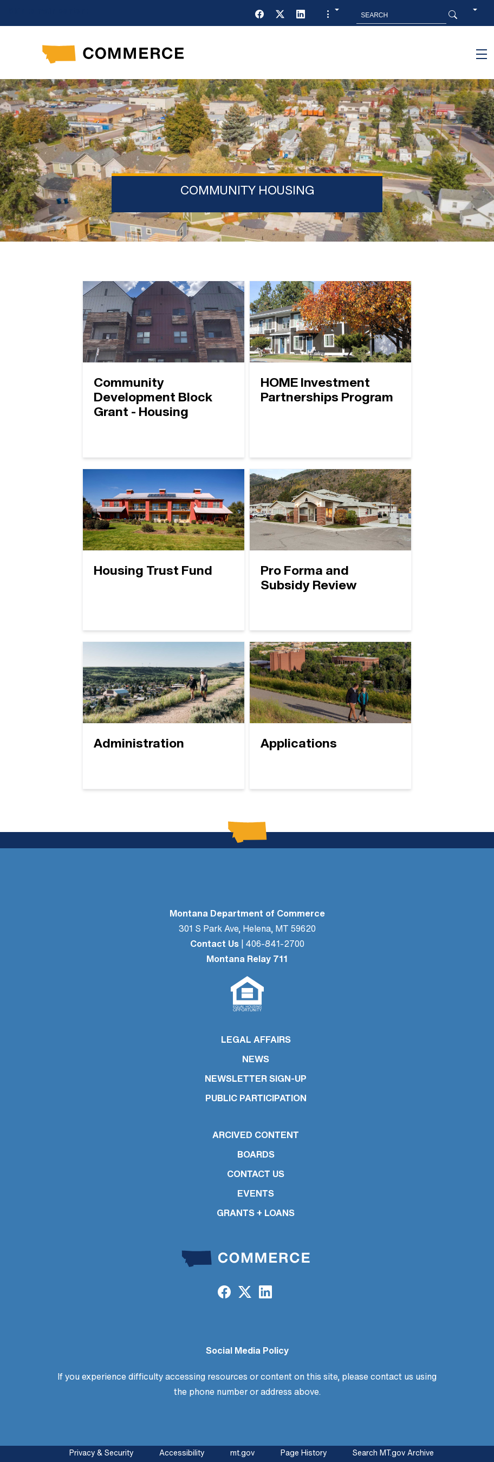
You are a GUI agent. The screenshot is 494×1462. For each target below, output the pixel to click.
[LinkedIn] (301, 15)
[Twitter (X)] (280, 15)
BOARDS (256, 1155)
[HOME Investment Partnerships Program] (330, 369)
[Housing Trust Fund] (163, 550)
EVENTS (255, 1194)
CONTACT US (255, 1175)
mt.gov (242, 1454)
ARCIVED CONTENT (255, 1136)
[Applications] (330, 715)
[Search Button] (453, 15)
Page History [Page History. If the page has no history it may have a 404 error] (304, 1454)
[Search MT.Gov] (401, 15)
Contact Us (214, 944)
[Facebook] (259, 15)
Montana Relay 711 (247, 960)
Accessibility (181, 1454)
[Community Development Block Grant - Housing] (163, 369)
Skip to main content (48, 12)
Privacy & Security (101, 1454)
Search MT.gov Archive (393, 1454)
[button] (331, 15)
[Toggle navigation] (481, 54)
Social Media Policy (247, 1351)
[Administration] (163, 715)
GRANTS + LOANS (256, 1214)
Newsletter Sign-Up (256, 1079)
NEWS (255, 1060)
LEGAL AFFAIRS (256, 1040)
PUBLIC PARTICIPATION (256, 1099)
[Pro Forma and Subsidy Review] (330, 550)
